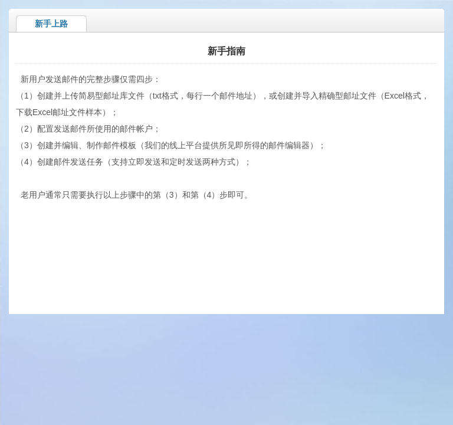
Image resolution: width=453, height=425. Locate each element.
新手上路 (51, 23)
